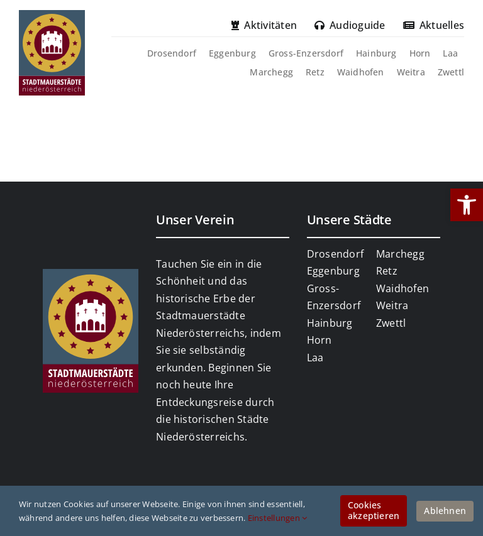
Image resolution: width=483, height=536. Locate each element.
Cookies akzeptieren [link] (373, 510)
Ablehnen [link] (445, 511)
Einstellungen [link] (278, 517)
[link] (466, 205)
